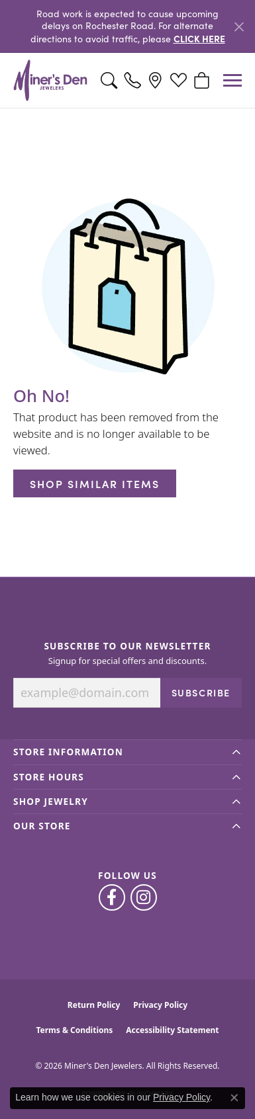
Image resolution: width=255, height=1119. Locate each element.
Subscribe (201, 692)
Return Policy (94, 1005)
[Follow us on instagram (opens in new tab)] (143, 897)
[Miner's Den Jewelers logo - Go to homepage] (50, 80)
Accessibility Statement (172, 1030)
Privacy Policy (160, 1005)
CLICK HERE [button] (199, 38)
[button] (109, 80)
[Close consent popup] (234, 1098)
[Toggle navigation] (232, 80)
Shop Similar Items (95, 483)
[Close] (238, 27)
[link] (132, 80)
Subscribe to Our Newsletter (127, 646)
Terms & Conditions (74, 1030)
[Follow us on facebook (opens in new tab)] (112, 897)
